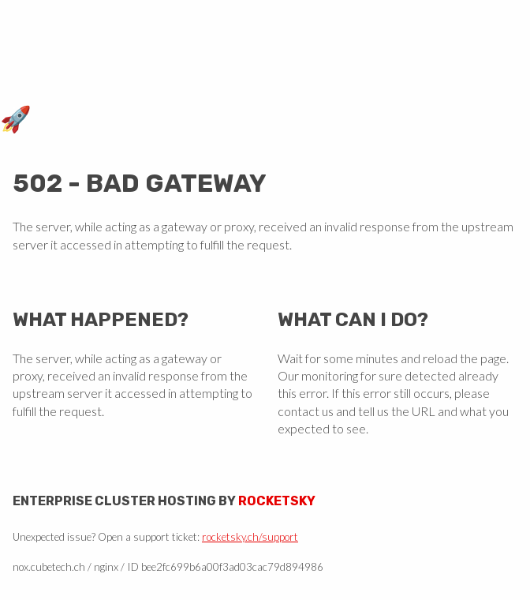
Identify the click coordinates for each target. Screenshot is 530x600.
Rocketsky (276, 500)
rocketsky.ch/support (250, 537)
